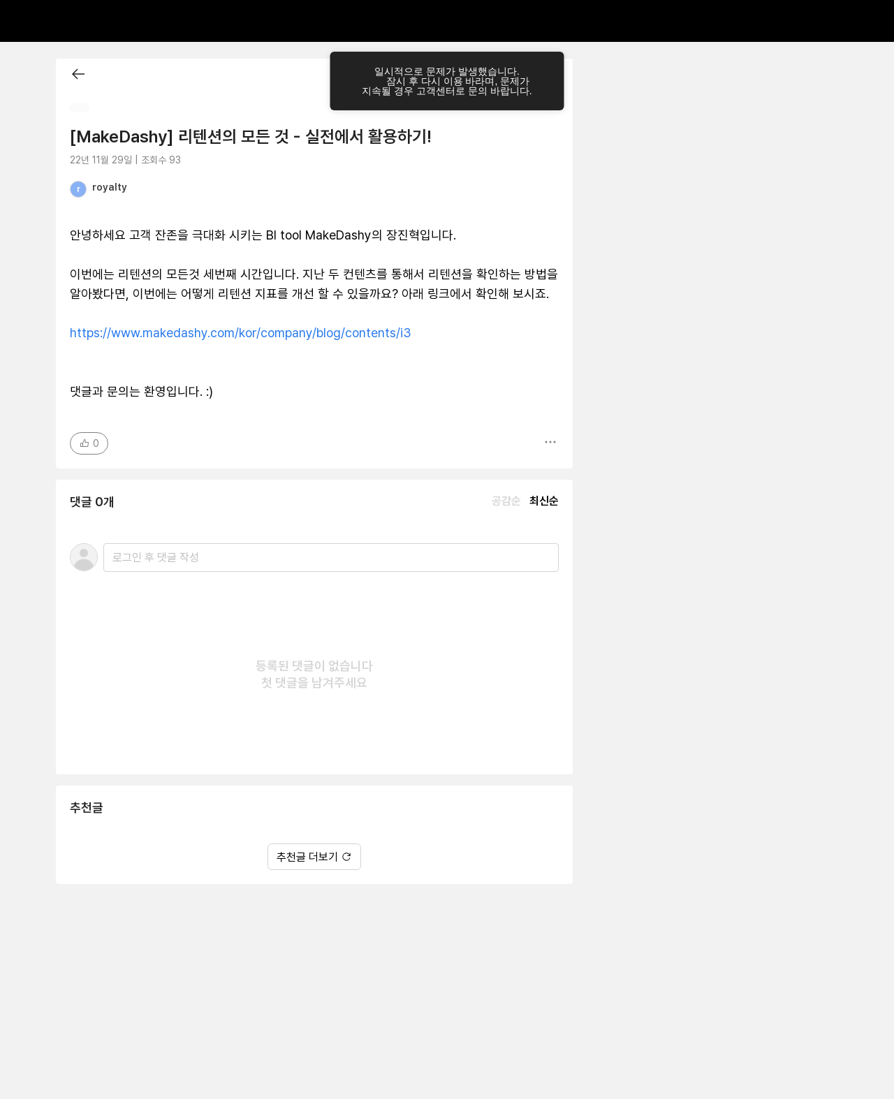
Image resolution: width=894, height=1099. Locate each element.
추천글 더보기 (314, 857)
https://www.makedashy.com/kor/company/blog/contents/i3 (240, 332)
